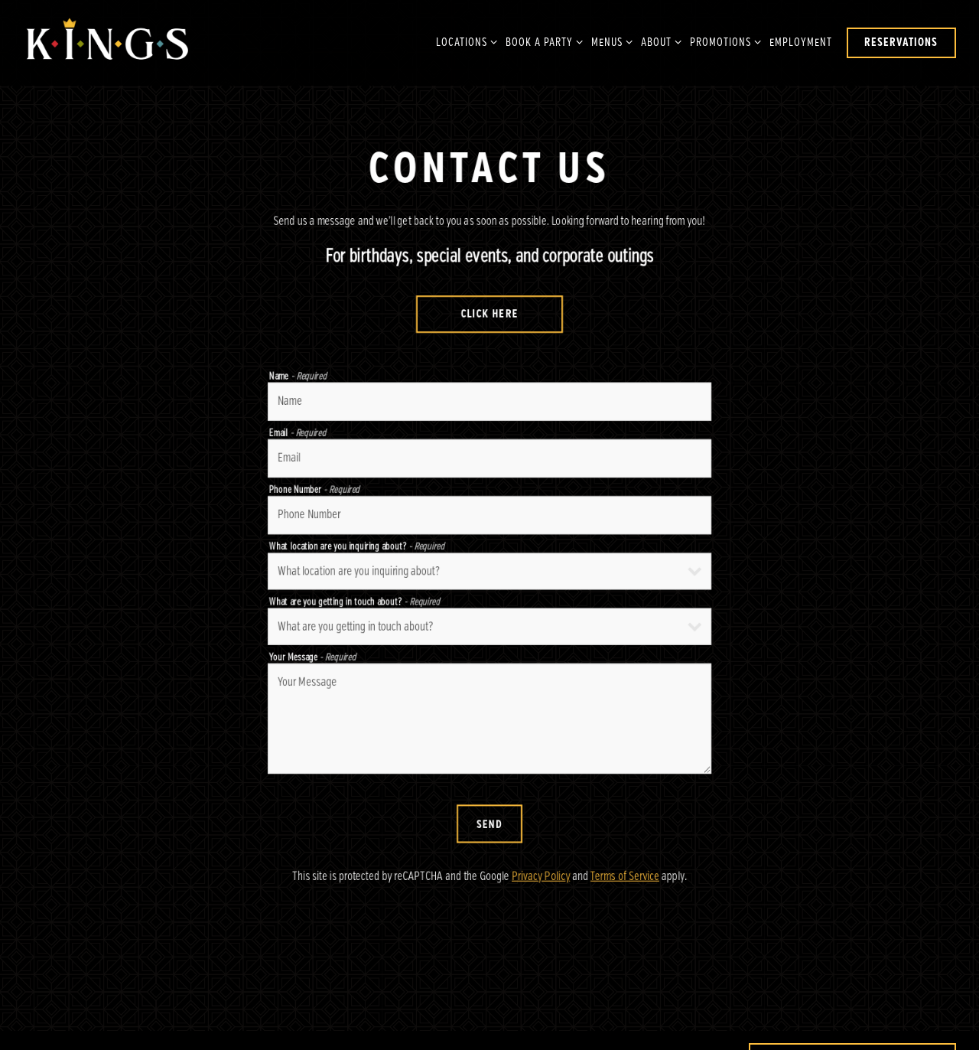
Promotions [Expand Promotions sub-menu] (722, 41)
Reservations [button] (901, 42)
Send (489, 829)
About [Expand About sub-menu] (658, 41)
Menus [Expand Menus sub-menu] (609, 41)
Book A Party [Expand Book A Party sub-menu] (541, 41)
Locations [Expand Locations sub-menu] (464, 41)
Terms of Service (624, 882)
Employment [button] (800, 42)
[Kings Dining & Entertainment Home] (107, 42)
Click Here (490, 315)
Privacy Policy (541, 882)
